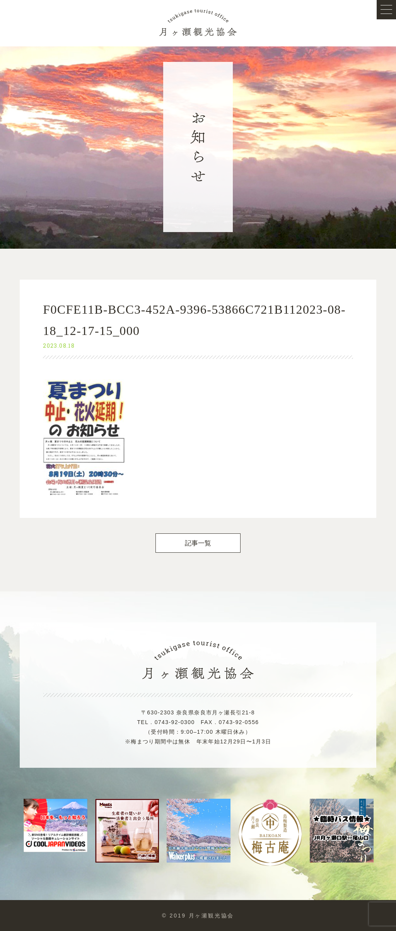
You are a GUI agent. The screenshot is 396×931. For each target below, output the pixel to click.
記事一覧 (198, 543)
